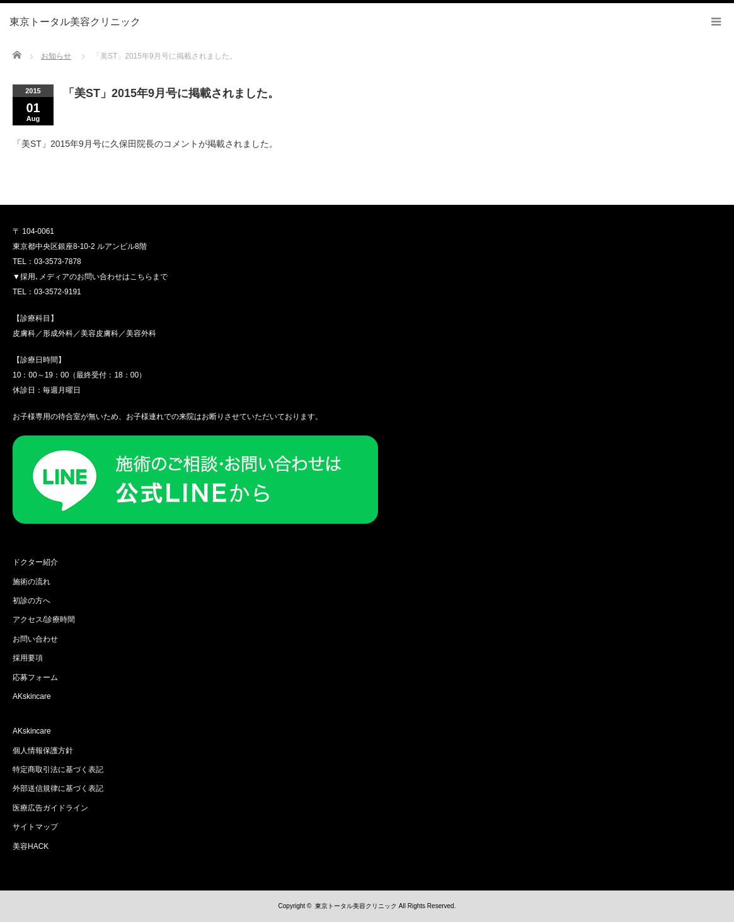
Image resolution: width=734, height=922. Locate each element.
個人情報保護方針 (43, 750)
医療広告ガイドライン (50, 808)
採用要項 (28, 658)
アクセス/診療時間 (44, 619)
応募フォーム (35, 677)
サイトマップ (35, 826)
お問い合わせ (35, 639)
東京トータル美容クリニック (356, 905)
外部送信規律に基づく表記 (58, 788)
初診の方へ (31, 600)
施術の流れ (31, 581)
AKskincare (32, 696)
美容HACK (31, 846)
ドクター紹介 (35, 562)
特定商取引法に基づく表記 (58, 769)
